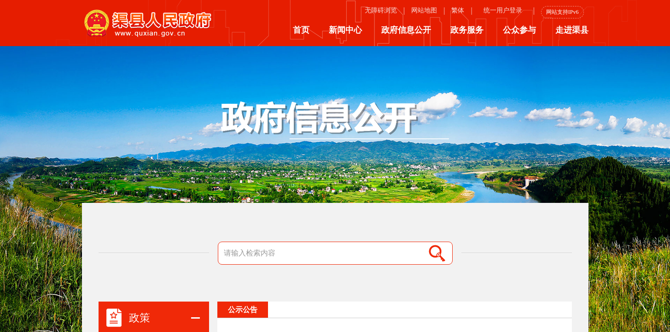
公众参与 (519, 30)
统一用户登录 (503, 10)
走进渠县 (571, 30)
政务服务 (467, 30)
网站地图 (424, 10)
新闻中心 (345, 30)
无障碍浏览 (381, 10)
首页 (301, 30)
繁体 (457, 10)
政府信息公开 (406, 30)
